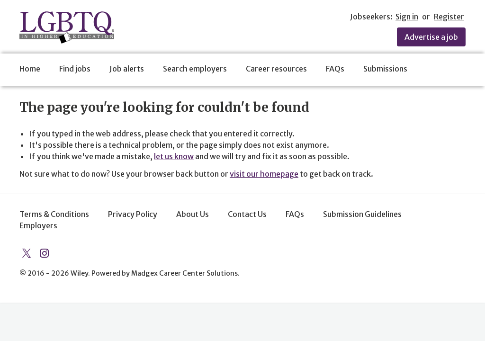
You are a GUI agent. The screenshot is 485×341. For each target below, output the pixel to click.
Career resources (276, 68)
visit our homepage (264, 174)
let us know (174, 156)
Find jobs (74, 68)
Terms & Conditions (54, 214)
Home (29, 68)
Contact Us (247, 214)
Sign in (406, 16)
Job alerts (126, 68)
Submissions (385, 68)
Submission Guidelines (362, 214)
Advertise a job (431, 37)
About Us (192, 214)
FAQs (335, 68)
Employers (38, 225)
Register (449, 16)
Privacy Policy (132, 214)
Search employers (195, 68)
